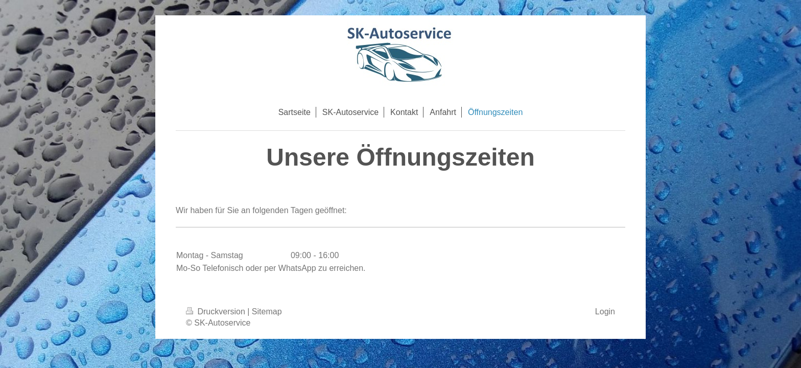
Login (605, 311)
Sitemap (267, 311)
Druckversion (216, 311)
